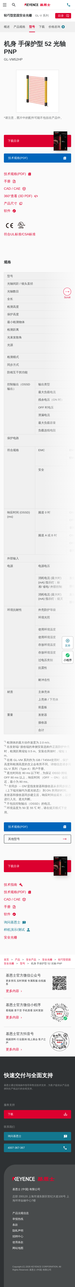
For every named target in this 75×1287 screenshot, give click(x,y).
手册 (10, 181)
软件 (10, 211)
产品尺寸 (14, 203)
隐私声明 (17, 1230)
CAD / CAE (15, 189)
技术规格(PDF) (18, 174)
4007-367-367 (16, 1147)
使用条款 (17, 1242)
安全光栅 (10, 937)
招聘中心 (17, 1236)
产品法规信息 (20, 1213)
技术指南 (14, 885)
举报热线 (17, 1218)
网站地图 (17, 1248)
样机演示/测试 (17, 930)
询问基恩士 (15, 922)
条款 (15, 1224)
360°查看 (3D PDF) (21, 196)
